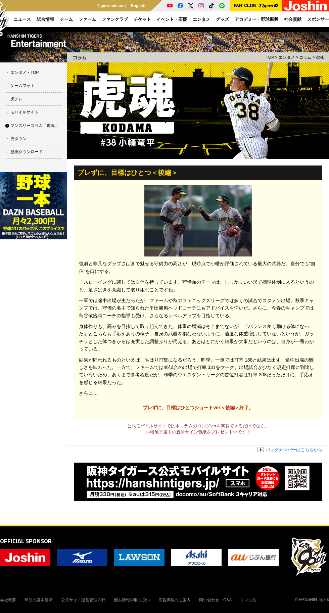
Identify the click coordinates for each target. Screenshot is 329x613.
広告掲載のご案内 (174, 600)
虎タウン (18, 138)
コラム (305, 57)
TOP (270, 57)
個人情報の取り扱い (132, 600)
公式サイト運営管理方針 (83, 600)
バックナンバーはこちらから (294, 449)
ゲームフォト (22, 85)
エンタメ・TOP (24, 72)
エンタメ (287, 57)
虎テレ (16, 99)
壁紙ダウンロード (26, 151)
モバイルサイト (24, 112)
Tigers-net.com (111, 5)
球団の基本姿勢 (39, 600)
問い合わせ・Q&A (215, 600)
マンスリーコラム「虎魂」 (34, 125)
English (138, 5)
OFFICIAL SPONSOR (26, 541)
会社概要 (8, 600)
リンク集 (248, 600)
